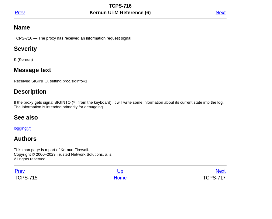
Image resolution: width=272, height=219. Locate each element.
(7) (23, 128)
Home (120, 177)
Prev (20, 12)
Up (120, 171)
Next (221, 12)
